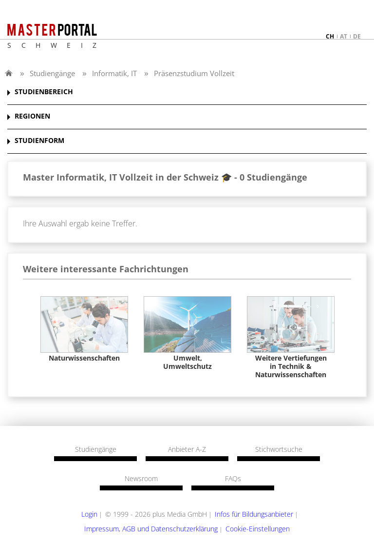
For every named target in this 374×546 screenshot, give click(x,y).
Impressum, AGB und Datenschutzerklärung (151, 528)
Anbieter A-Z (187, 449)
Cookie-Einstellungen (257, 528)
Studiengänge (52, 73)
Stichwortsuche (278, 449)
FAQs (233, 478)
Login (89, 514)
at (343, 36)
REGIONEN (32, 116)
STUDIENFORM (39, 141)
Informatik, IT (114, 73)
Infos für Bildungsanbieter (254, 514)
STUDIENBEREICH (44, 92)
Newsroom (141, 478)
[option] (84, 329)
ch (330, 36)
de (357, 36)
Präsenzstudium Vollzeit (194, 73)
